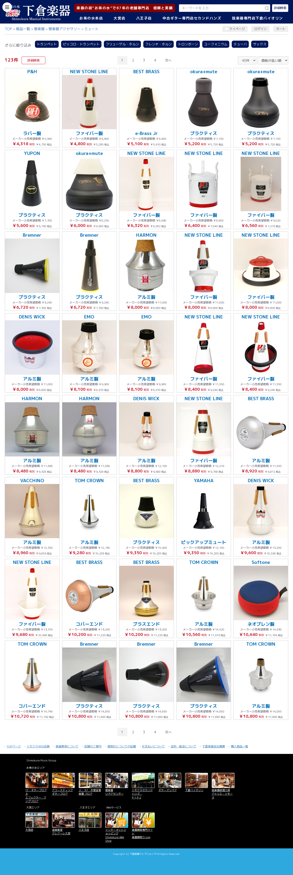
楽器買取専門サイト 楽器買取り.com (142, 833)
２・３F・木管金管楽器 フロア (90, 792)
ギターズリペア (168, 790)
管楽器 (39, 28)
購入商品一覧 (239, 746)
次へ (168, 60)
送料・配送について (183, 746)
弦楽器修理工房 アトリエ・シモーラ (222, 793)
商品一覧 (23, 28)
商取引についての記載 (121, 746)
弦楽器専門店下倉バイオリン (257, 18)
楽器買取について (67, 746)
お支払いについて (153, 746)
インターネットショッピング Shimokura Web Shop (115, 835)
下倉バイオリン (194, 790)
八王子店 (144, 18)
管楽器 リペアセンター (114, 792)
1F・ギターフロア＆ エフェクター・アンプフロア (36, 795)
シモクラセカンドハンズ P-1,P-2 (142, 793)
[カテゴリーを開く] (7, 7)
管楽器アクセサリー (64, 28)
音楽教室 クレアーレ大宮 (61, 831)
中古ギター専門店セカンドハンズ (192, 18)
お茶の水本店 (91, 18)
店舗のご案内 (92, 746)
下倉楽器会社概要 (213, 746)
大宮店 (119, 18)
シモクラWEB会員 (38, 746)
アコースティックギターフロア (62, 792)
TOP (8, 28)
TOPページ (14, 746)
